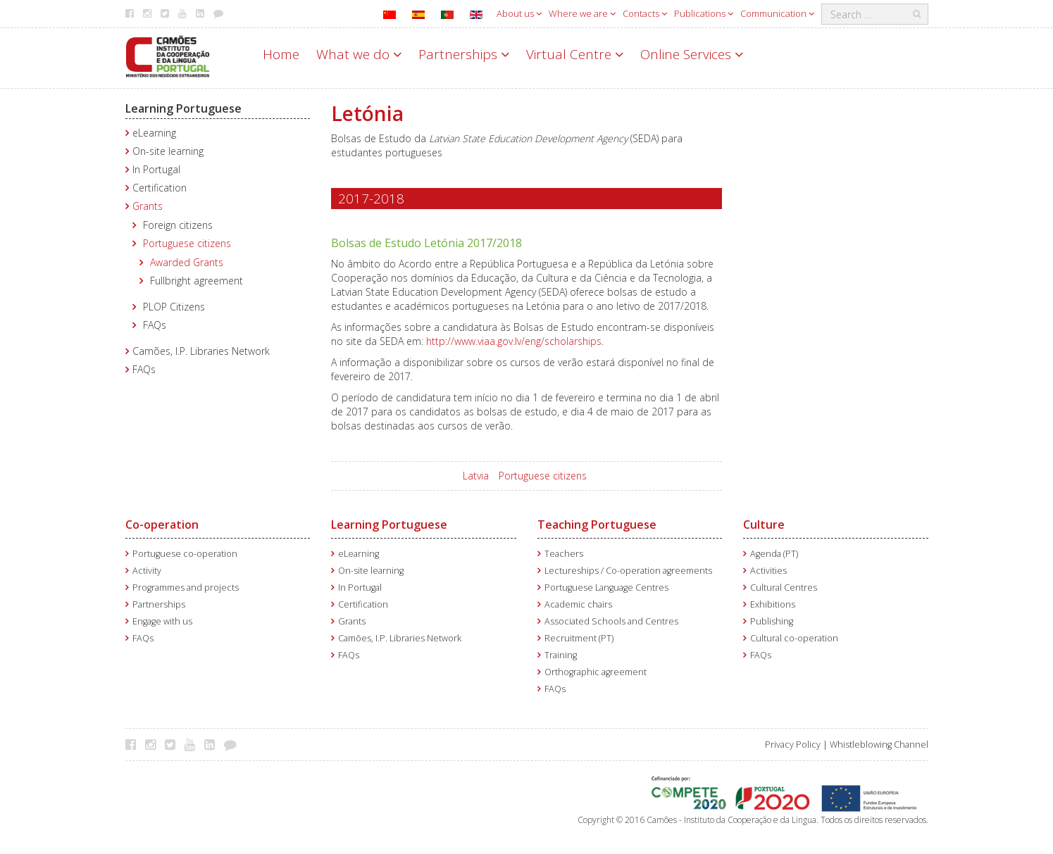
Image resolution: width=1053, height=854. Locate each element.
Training (560, 655)
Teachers (563, 554)
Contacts (645, 13)
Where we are (582, 13)
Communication (777, 13)
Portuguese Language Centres (606, 588)
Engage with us (162, 621)
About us (519, 13)
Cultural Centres (783, 588)
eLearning (154, 132)
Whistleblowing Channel (879, 745)
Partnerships (463, 54)
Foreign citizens (178, 225)
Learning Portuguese (183, 108)
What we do (358, 54)
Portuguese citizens (187, 243)
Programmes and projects (185, 588)
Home (281, 54)
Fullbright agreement (196, 280)
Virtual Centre (574, 54)
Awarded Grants (186, 262)
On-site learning (168, 151)
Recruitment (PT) (578, 638)
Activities (768, 571)
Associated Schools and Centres (611, 621)
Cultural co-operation (794, 638)
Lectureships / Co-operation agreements (628, 571)
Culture (764, 524)
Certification (159, 187)
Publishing (771, 621)
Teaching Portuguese (596, 524)
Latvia (476, 475)
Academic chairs (578, 604)
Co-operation (162, 524)
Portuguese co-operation (184, 554)
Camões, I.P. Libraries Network (201, 351)
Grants (147, 206)
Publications (703, 13)
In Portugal (156, 169)
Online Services (691, 54)
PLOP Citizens (174, 306)
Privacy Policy (793, 745)
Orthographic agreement (595, 672)
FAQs (154, 325)
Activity (146, 571)
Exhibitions (772, 604)
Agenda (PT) (774, 554)
